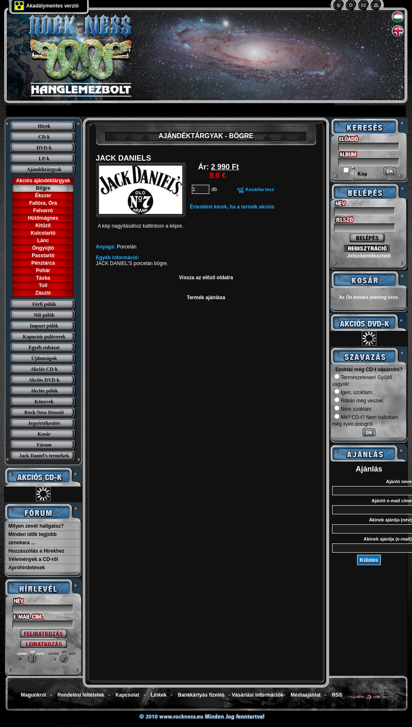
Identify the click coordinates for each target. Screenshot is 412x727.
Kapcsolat (127, 695)
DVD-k (44, 148)
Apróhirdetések (26, 568)
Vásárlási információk (257, 695)
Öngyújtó (43, 248)
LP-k (44, 158)
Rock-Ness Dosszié (44, 412)
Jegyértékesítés (44, 423)
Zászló (43, 293)
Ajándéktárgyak (44, 169)
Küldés (369, 560)
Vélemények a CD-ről (33, 559)
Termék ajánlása (206, 297)
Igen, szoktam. (353, 392)
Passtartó (43, 255)
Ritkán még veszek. (359, 401)
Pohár (43, 270)
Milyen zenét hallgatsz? (36, 526)
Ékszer (43, 195)
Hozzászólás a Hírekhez (36, 551)
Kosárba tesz (260, 189)
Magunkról (33, 695)
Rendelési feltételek (80, 695)
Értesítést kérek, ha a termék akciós (232, 207)
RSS (337, 695)
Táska (43, 278)
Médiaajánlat (305, 695)
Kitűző (43, 225)
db (214, 189)
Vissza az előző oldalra (206, 277)
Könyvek (44, 401)
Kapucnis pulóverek (44, 337)
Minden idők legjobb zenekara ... (32, 538)
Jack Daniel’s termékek (44, 456)
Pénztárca (43, 263)
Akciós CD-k (44, 369)
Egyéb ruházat (44, 347)
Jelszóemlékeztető (369, 256)
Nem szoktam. (353, 409)
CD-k (44, 137)
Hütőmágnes (43, 218)
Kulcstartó (43, 233)
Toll (43, 285)
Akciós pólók (44, 391)
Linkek (158, 695)
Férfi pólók (44, 304)
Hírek (44, 126)
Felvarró (43, 210)
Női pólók (44, 315)
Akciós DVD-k (44, 380)
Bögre (43, 188)
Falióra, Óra (43, 203)
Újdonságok (44, 358)
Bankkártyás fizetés (201, 695)
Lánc (43, 240)
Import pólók (44, 326)
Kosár (43, 434)
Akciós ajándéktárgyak (43, 181)
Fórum (44, 445)
